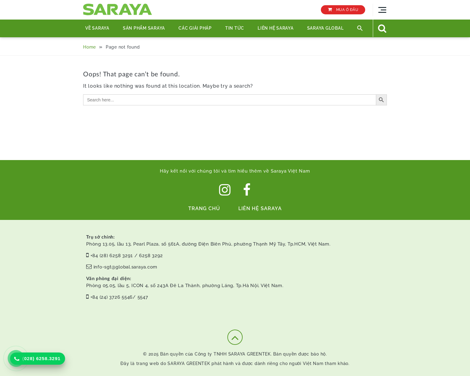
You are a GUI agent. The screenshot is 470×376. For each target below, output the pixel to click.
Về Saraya (97, 28)
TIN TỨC (234, 28)
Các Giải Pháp (195, 28)
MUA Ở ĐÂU (343, 9)
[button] (360, 28)
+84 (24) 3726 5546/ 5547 (119, 297)
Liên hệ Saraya (276, 28)
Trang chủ (204, 208)
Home (89, 47)
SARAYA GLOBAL (325, 28)
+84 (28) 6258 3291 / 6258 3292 (126, 255)
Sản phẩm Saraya (144, 28)
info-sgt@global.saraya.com (126, 267)
